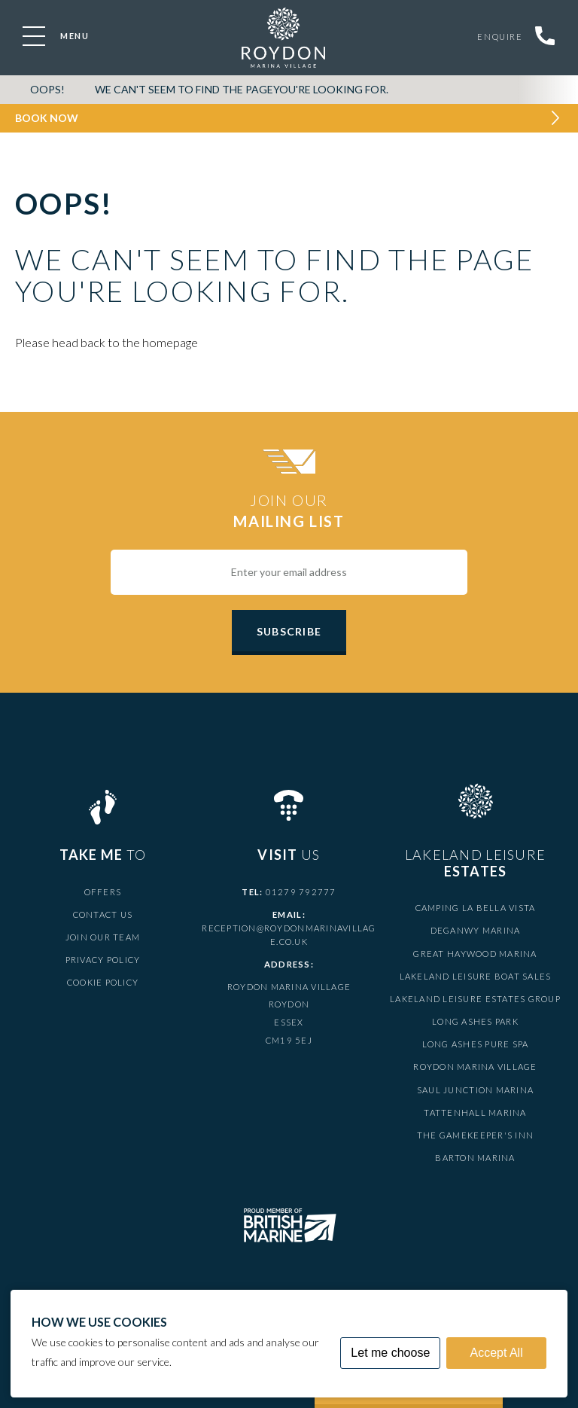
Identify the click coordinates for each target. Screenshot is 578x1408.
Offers (103, 892)
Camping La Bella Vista (475, 908)
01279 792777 (301, 892)
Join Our (289, 511)
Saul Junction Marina (475, 1090)
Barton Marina (475, 1158)
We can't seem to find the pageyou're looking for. (241, 89)
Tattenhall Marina (475, 1112)
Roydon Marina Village (475, 1066)
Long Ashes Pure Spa (475, 1044)
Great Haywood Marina (475, 953)
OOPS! (47, 89)
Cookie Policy (102, 982)
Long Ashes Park (475, 1021)
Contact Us (103, 914)
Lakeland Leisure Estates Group (475, 999)
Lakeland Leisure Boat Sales (476, 976)
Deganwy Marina (475, 930)
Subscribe (289, 631)
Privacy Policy (103, 960)
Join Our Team (102, 937)
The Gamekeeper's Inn (475, 1135)
